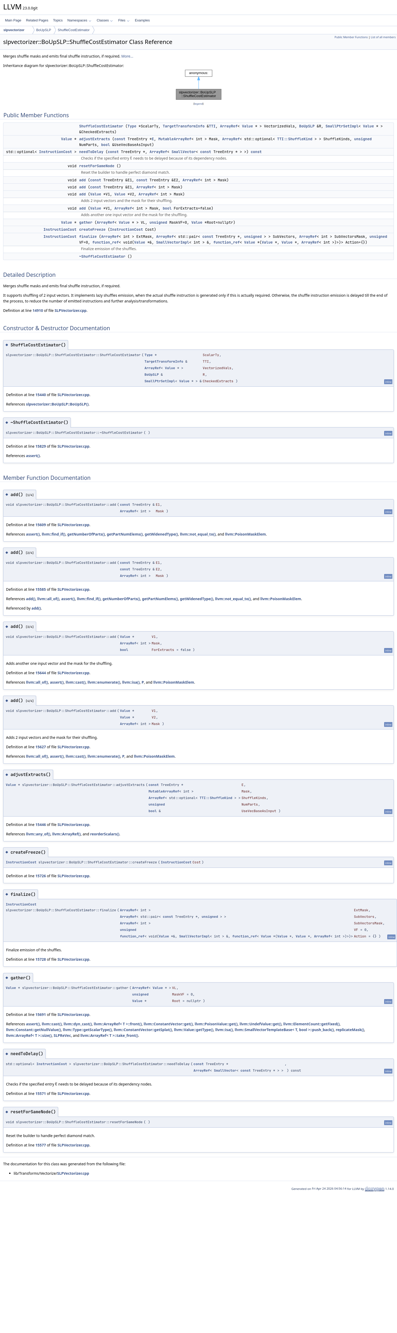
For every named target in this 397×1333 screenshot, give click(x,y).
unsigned (363, 139)
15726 (40, 875)
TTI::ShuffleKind (294, 139)
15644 (40, 672)
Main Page (13, 20)
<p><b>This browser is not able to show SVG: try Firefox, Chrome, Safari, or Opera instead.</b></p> (199, 85)
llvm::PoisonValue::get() (216, 1023)
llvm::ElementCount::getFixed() (311, 1023)
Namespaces (79, 20)
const (119, 139)
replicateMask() (350, 1029)
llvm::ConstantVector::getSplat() (143, 1029)
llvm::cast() (76, 682)
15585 (40, 589)
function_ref (105, 242)
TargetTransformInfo (184, 126)
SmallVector (184, 151)
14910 (37, 310)
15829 (40, 446)
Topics (58, 20)
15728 (40, 959)
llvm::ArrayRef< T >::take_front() (109, 1035)
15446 (40, 824)
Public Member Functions (351, 37)
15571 (40, 1093)
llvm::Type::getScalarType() (87, 1029)
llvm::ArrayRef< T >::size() (29, 1035)
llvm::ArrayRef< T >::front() (118, 1023)
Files (123, 20)
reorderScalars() (104, 833)
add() (30, 598)
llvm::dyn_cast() (78, 1023)
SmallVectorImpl (172, 242)
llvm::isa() (131, 682)
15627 (40, 746)
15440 (40, 394)
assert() (33, 455)
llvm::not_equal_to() (198, 534)
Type (132, 126)
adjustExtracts (94, 139)
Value (247, 126)
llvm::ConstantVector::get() (168, 1023)
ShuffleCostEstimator (74, 30)
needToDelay (91, 151)
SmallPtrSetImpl (342, 126)
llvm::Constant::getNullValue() (33, 1029)
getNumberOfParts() (86, 534)
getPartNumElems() (125, 534)
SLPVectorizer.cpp (70, 310)
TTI (212, 126)
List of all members (383, 37)
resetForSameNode (96, 166)
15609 (40, 524)
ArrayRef (229, 126)
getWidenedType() (161, 534)
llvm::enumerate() (103, 682)
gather (85, 222)
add (82, 180)
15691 (40, 1014)
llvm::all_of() (48, 598)
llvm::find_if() (53, 534)
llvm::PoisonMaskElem (245, 534)
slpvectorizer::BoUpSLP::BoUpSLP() (57, 404)
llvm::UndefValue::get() (261, 1023)
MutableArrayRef (174, 139)
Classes (105, 20)
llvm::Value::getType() (193, 1029)
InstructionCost (55, 151)
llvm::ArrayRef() (66, 833)
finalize (88, 236)
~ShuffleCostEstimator (102, 256)
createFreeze (92, 229)
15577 (40, 1145)
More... (127, 56)
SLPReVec (62, 1035)
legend (198, 103)
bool (105, 144)
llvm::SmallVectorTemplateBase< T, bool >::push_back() (284, 1029)
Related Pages (37, 20)
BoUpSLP (43, 30)
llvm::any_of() (38, 833)
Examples (142, 20)
